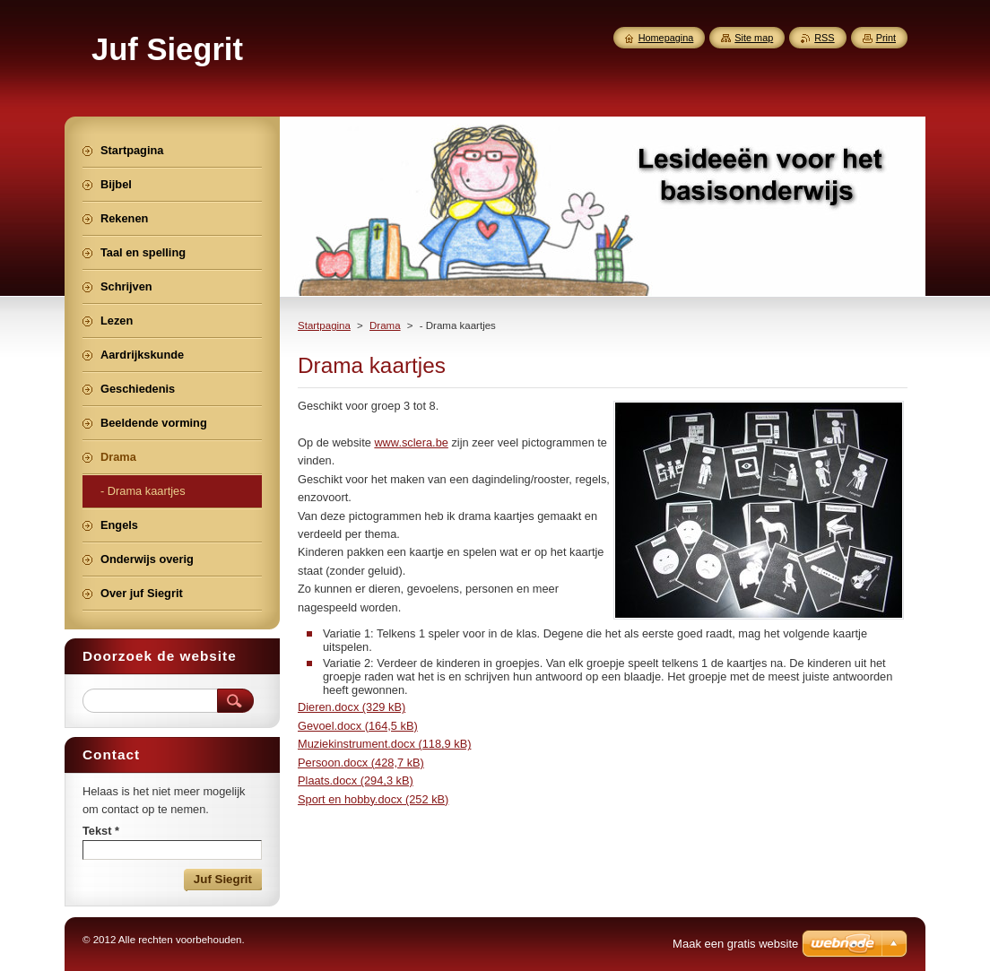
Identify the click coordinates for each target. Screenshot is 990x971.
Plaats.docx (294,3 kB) (355, 780)
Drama (385, 325)
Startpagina (324, 325)
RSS (824, 37)
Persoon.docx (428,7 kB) (361, 762)
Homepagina (666, 37)
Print (886, 37)
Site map (753, 37)
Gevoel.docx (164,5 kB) (358, 726)
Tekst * (100, 830)
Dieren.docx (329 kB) (351, 707)
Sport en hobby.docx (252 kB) (373, 799)
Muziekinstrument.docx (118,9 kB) (384, 743)
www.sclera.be (411, 442)
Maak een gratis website (735, 943)
